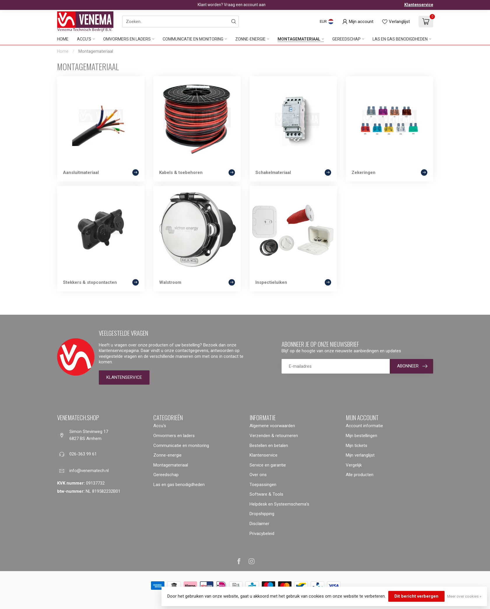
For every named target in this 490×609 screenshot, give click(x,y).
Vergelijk (354, 465)
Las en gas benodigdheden (400, 39)
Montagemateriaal (299, 39)
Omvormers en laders (127, 39)
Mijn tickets (356, 445)
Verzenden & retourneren (274, 435)
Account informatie (364, 425)
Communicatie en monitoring (193, 39)
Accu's (84, 39)
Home (63, 39)
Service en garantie (268, 465)
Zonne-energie (250, 39)
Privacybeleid (262, 533)
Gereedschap (346, 39)
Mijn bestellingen (361, 435)
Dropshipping (262, 513)
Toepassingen (263, 484)
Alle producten (359, 474)
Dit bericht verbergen (416, 596)
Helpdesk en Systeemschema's (279, 504)
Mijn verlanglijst (360, 455)
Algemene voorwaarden (272, 425)
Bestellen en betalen (269, 445)
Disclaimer (259, 523)
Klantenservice (418, 4)
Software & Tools (266, 494)
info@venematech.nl (89, 470)
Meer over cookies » (464, 596)
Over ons (258, 474)
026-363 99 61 (83, 454)
